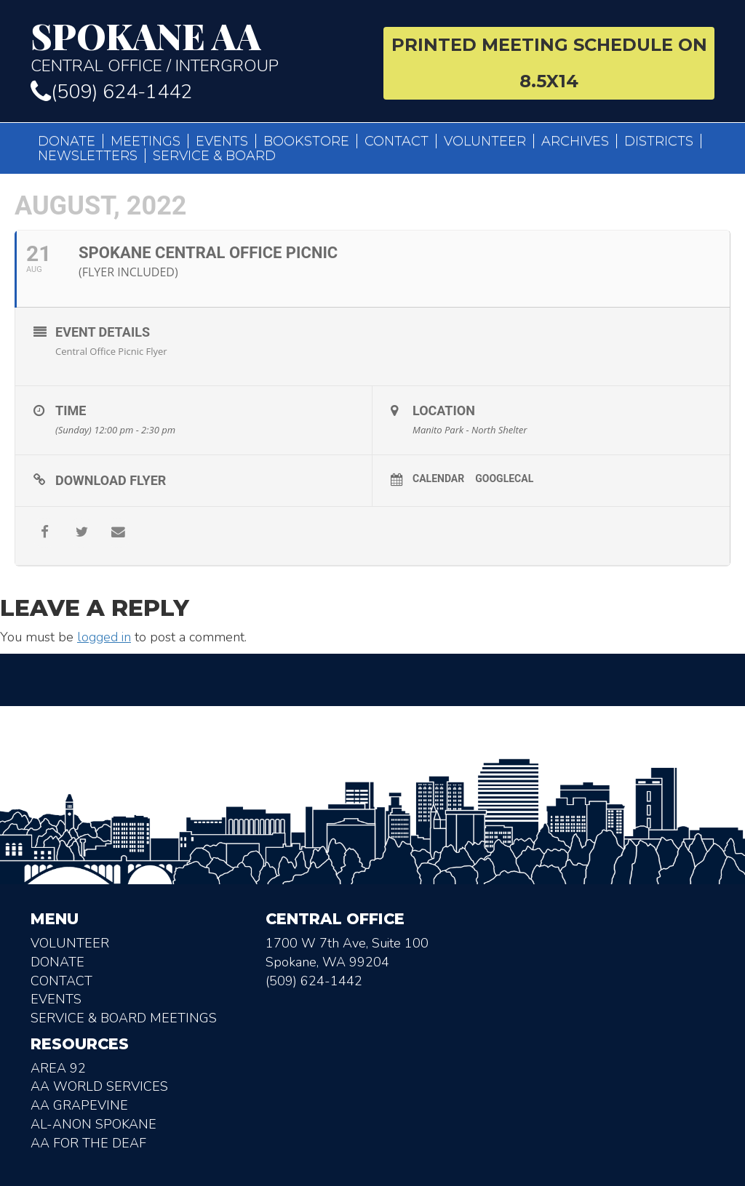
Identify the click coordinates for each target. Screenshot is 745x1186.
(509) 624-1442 (111, 92)
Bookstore (306, 141)
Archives (575, 141)
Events (222, 141)
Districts (658, 141)
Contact (396, 141)
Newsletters (88, 155)
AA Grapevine (79, 1105)
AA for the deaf (88, 1143)
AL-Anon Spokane (93, 1124)
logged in (104, 637)
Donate (66, 141)
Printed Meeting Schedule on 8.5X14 (549, 63)
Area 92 (58, 1068)
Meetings (145, 141)
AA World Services (99, 1086)
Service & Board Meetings (124, 1018)
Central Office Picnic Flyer (111, 351)
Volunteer (485, 141)
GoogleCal (504, 478)
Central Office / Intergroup (196, 46)
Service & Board (214, 155)
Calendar (438, 478)
